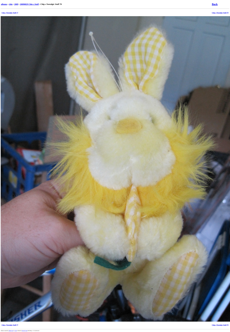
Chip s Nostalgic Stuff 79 (220, 13)
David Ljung (24, 330)
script (16, 330)
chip (11, 4)
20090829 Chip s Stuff (29, 4)
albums (4, 4)
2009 (16, 4)
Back (215, 4)
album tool (11, 330)
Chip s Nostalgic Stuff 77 (10, 13)
